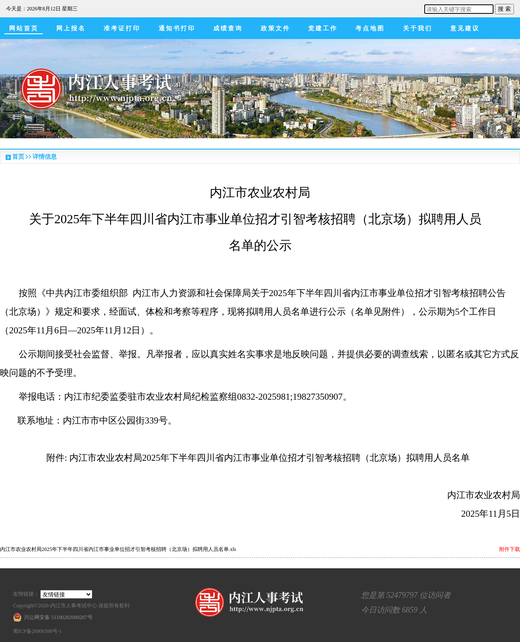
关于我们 (417, 28)
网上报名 (71, 28)
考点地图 (370, 28)
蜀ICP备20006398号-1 (37, 631)
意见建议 (465, 28)
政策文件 (275, 28)
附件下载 (509, 549)
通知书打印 (177, 28)
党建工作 (323, 28)
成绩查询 (228, 28)
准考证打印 (122, 28)
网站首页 (24, 28)
